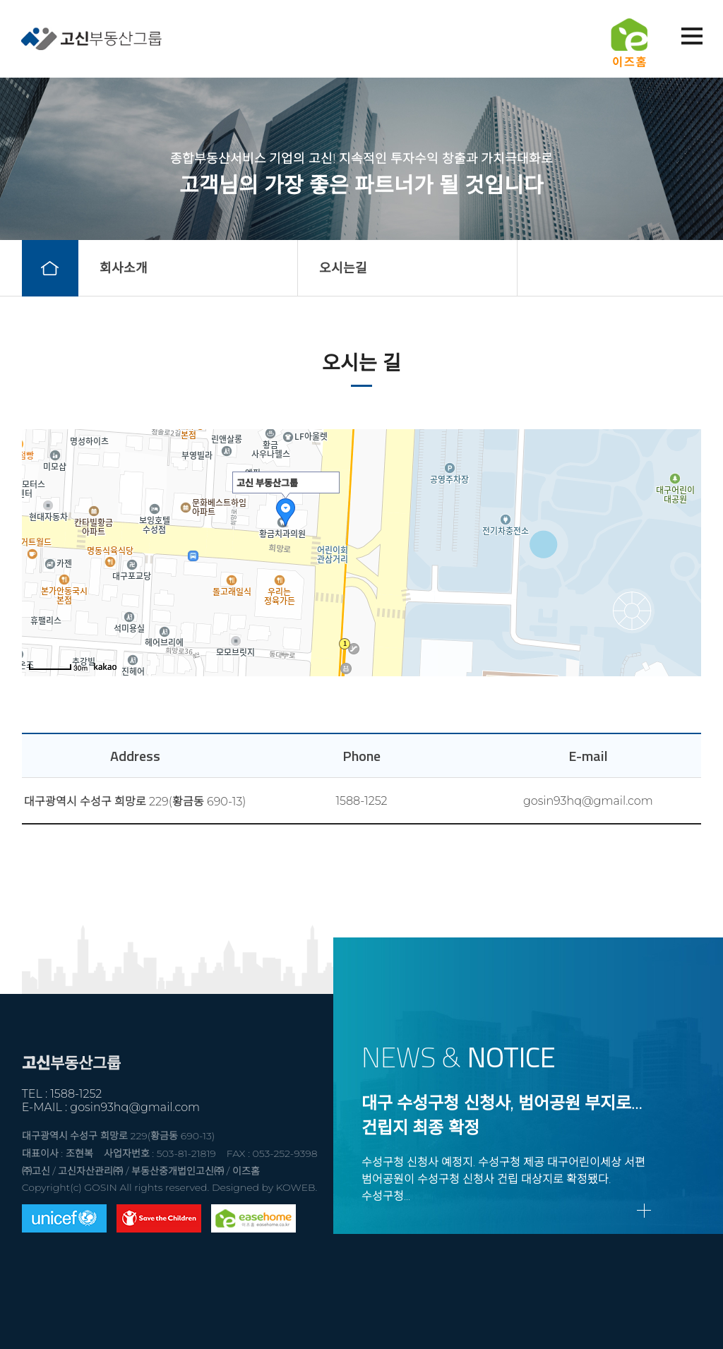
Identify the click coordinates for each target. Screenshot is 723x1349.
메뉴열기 (691, 36)
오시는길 (343, 268)
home (50, 268)
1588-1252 (361, 801)
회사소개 (124, 268)
